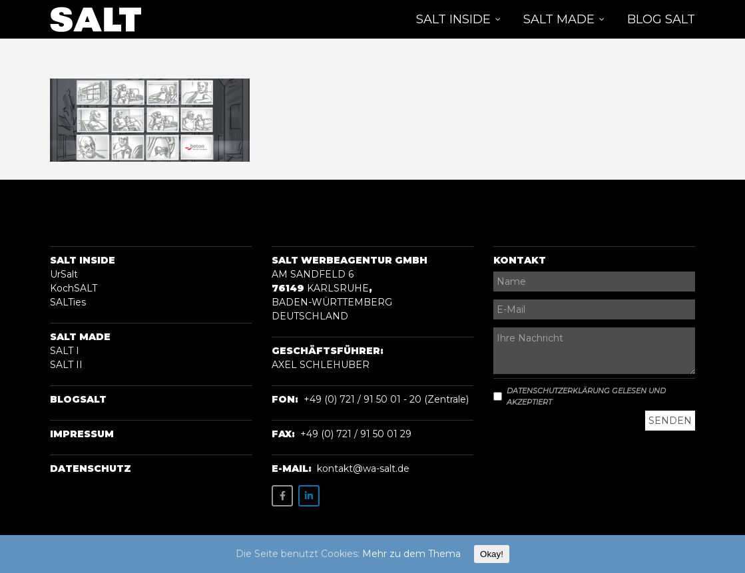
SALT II (66, 365)
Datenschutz (90, 469)
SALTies (68, 302)
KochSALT (73, 288)
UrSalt (64, 274)
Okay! (491, 554)
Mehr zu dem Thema (411, 554)
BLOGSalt (78, 399)
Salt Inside (82, 260)
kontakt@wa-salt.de (363, 469)
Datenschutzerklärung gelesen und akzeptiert (579, 396)
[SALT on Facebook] (282, 495)
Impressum (82, 434)
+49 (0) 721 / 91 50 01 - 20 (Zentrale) (386, 399)
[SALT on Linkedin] (309, 495)
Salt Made (80, 337)
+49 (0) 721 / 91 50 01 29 (355, 434)
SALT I (64, 351)
